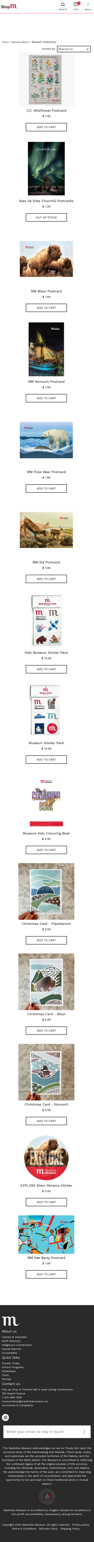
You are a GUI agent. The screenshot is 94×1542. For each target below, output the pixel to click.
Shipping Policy (70, 1528)
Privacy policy (80, 1524)
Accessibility (9, 1352)
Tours (5, 1375)
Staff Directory (11, 1340)
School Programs (13, 1367)
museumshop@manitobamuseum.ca (25, 1401)
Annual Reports (11, 1348)
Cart (77, 6)
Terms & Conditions (24, 1528)
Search (63, 9)
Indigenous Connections (17, 1344)
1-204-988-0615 (12, 1397)
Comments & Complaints (17, 1405)
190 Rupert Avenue (13, 1393)
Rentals (6, 1379)
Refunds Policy (48, 1528)
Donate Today (11, 1363)
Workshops (9, 1371)
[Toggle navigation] (88, 4)
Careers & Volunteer (14, 1336)
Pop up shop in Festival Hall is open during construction (37, 1389)
